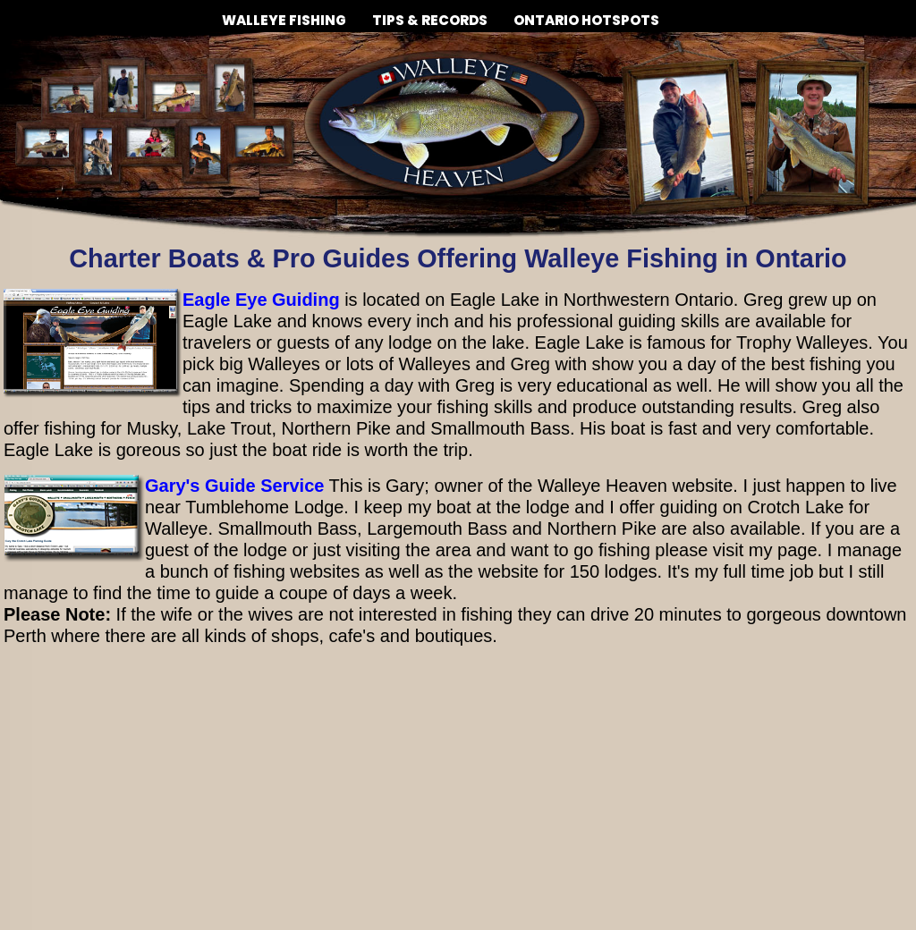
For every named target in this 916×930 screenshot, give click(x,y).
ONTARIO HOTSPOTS (586, 20)
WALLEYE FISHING (284, 13)
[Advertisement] (458, 800)
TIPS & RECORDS (430, 13)
